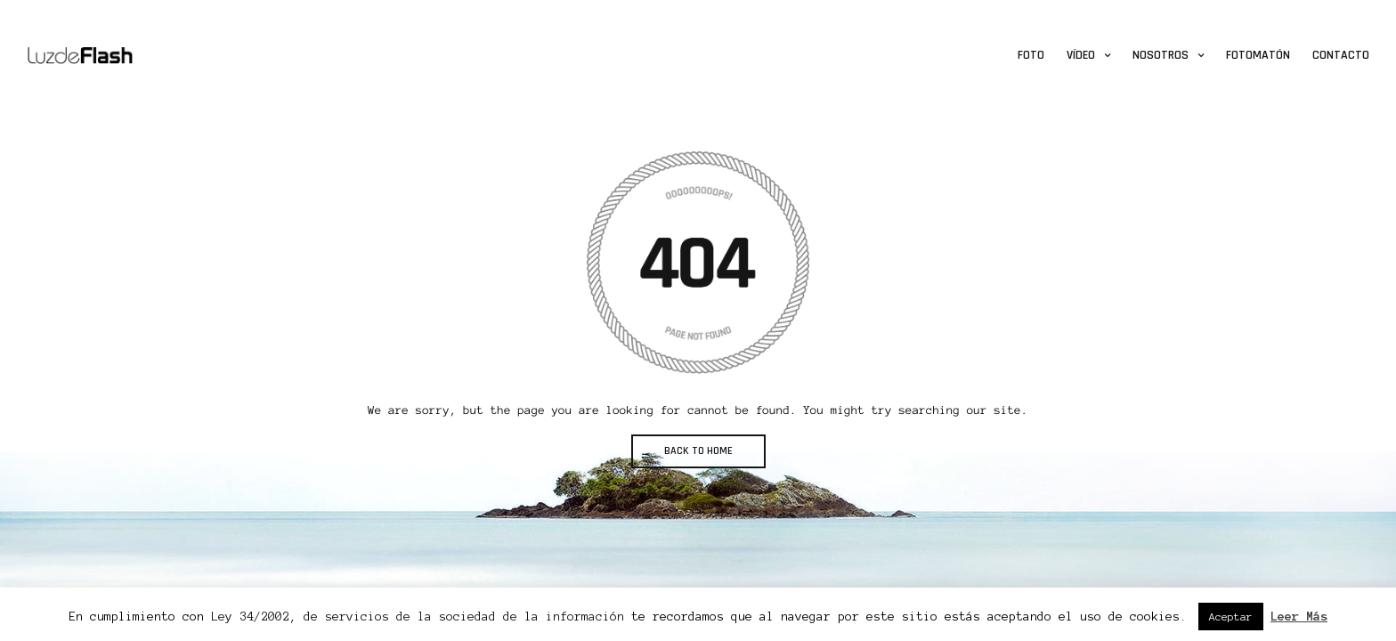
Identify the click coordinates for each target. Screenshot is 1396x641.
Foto (1031, 55)
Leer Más (1298, 616)
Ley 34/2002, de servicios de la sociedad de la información (417, 616)
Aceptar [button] (1231, 616)
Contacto (1340, 55)
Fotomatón (1258, 55)
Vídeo (1081, 55)
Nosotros (1160, 55)
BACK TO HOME (698, 451)
